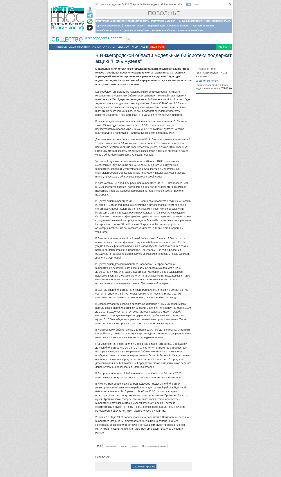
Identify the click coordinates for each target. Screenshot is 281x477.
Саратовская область (203, 25)
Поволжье (164, 13)
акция (124, 446)
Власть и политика (79, 46)
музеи (135, 446)
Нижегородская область (218, 21)
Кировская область (138, 21)
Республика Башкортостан (110, 21)
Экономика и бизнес (103, 46)
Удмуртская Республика (136, 30)
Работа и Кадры (139, 46)
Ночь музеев (110, 446)
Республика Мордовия (190, 21)
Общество (123, 46)
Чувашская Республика (190, 30)
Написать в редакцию (108, 4)
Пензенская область (135, 25)
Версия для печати (208, 81)
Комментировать (143, 466)
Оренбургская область (108, 25)
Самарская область (178, 25)
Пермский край (156, 25)
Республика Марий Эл (163, 21)
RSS (125, 4)
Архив (134, 4)
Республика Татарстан (108, 30)
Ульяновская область (163, 30)
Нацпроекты (224, 46)
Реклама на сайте (172, 4)
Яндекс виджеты (150, 4)
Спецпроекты (157, 46)
